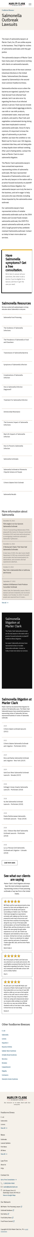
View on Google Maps (9, 1195)
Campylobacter (6, 1067)
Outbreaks (4, 1139)
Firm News (4, 1147)
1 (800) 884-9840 (9, 1183)
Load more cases (9, 863)
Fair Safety (4, 1214)
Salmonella (5, 1035)
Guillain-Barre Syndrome (9, 1051)
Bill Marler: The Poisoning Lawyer (10, 1207)
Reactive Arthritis (7, 1047)
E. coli (3, 1031)
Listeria (4, 1039)
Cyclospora (5, 1075)
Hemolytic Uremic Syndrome (10, 1079)
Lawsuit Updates (6, 1143)
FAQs (2, 1168)
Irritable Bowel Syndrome (9, 1055)
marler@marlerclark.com (10, 1187)
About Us (3, 1165)
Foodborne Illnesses (8, 10)
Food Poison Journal (7, 1221)
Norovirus (4, 1059)
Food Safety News (6, 1218)
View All (3, 1128)
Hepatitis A (5, 1043)
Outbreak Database (6, 1210)
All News (3, 1150)
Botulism (4, 1063)
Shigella (4, 1071)
